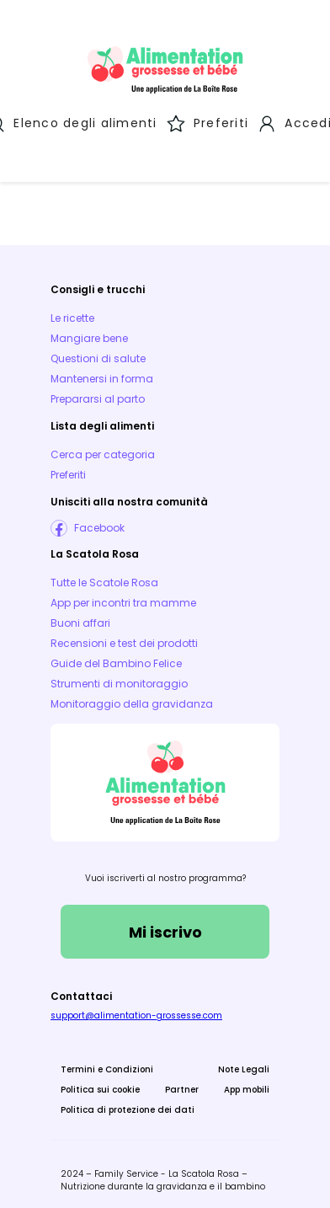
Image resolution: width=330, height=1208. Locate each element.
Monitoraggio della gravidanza (132, 699)
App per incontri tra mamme (123, 598)
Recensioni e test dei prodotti (124, 638)
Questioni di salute (98, 353)
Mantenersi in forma (102, 373)
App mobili (246, 1084)
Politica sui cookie (100, 1084)
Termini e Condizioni (107, 1064)
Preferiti (68, 469)
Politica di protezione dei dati (127, 1104)
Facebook (99, 523)
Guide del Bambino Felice (116, 658)
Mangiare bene (89, 333)
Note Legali (243, 1064)
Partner (182, 1084)
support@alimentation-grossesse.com (136, 1010)
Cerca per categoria (103, 449)
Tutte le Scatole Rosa (104, 577)
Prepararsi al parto (98, 394)
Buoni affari (80, 618)
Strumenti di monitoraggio (119, 678)
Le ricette (72, 313)
